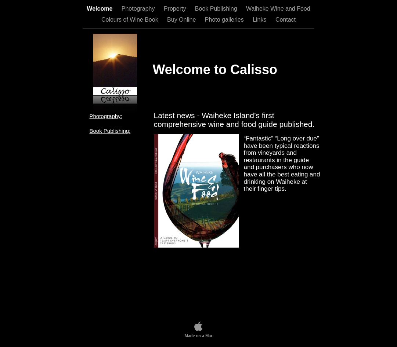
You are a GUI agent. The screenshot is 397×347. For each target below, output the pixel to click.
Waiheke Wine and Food (278, 9)
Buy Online (182, 20)
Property (176, 9)
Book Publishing (217, 9)
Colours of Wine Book (130, 20)
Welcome (100, 9)
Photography (139, 9)
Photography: (106, 116)
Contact (285, 20)
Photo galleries (225, 20)
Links (260, 20)
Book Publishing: (110, 131)
